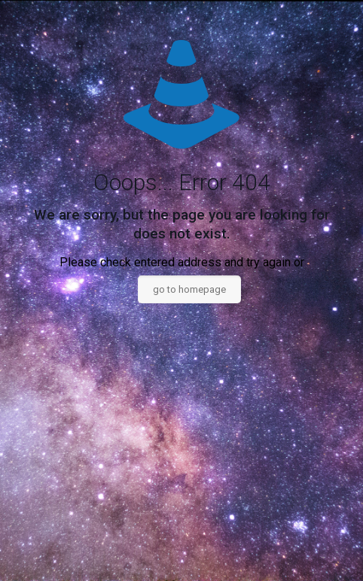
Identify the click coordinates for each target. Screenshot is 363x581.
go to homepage (189, 289)
